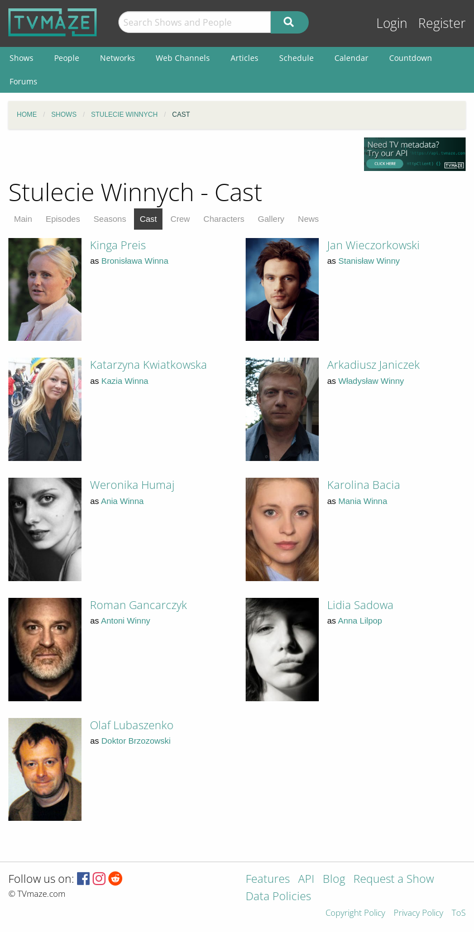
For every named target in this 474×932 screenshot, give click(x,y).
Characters (223, 219)
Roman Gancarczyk (138, 604)
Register (442, 23)
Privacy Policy (418, 913)
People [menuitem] (66, 58)
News (308, 219)
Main (23, 219)
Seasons (110, 219)
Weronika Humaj (132, 484)
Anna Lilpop (360, 620)
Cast (148, 219)
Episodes (63, 219)
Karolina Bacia (363, 484)
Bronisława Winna (135, 260)
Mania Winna (362, 501)
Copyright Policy (355, 913)
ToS (459, 913)
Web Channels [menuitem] (183, 58)
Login (392, 23)
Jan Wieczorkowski (373, 245)
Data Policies (278, 897)
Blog (334, 879)
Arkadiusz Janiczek (373, 364)
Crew (180, 219)
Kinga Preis (118, 245)
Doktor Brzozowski (136, 740)
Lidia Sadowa (360, 604)
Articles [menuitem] (244, 58)
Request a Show (393, 879)
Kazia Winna (125, 381)
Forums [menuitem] (23, 81)
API (306, 879)
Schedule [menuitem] (296, 58)
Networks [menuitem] (117, 58)
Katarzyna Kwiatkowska (148, 364)
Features (268, 879)
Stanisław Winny (369, 260)
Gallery (271, 219)
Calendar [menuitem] (351, 58)
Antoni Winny (125, 620)
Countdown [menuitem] (410, 58)
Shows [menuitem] (21, 58)
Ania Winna (122, 501)
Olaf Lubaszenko (132, 725)
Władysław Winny (371, 381)
